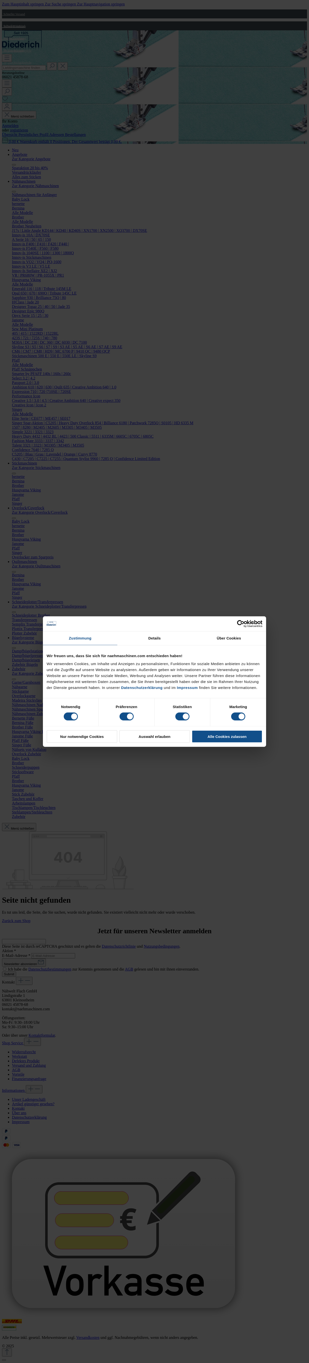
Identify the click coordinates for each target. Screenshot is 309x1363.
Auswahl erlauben (154, 736)
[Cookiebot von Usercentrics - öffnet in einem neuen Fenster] (240, 624)
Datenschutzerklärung (142, 687)
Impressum (187, 687)
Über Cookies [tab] (229, 638)
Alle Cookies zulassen (227, 736)
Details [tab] (154, 638)
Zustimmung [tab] (80, 638)
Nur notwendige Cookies (82, 736)
